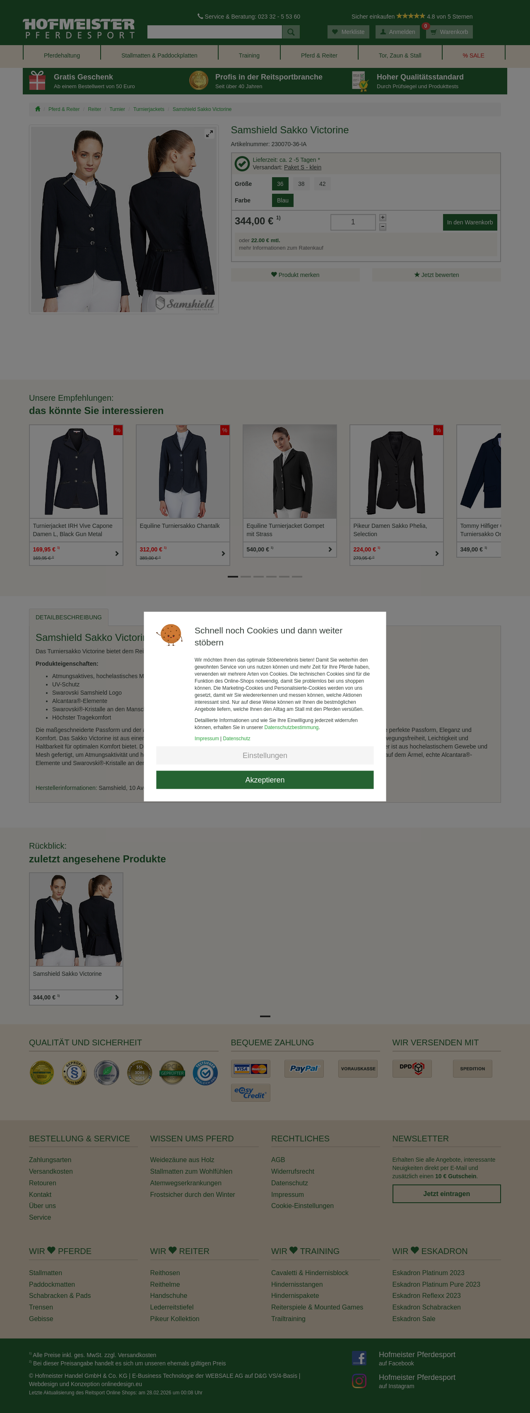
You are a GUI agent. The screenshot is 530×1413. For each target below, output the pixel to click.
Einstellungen (265, 755)
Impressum (207, 738)
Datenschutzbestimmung (292, 727)
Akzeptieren (264, 780)
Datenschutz (237, 738)
